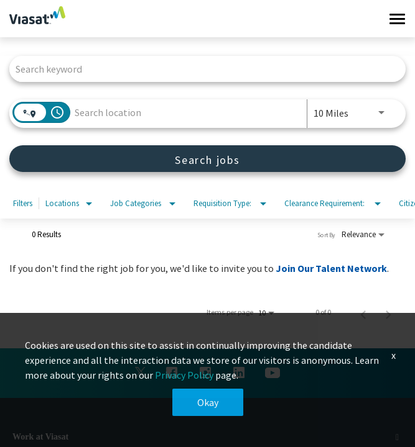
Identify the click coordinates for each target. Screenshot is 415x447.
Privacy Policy (184, 375)
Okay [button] (207, 402)
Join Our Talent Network (331, 268)
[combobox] (201, 68)
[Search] (207, 158)
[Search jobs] (207, 158)
